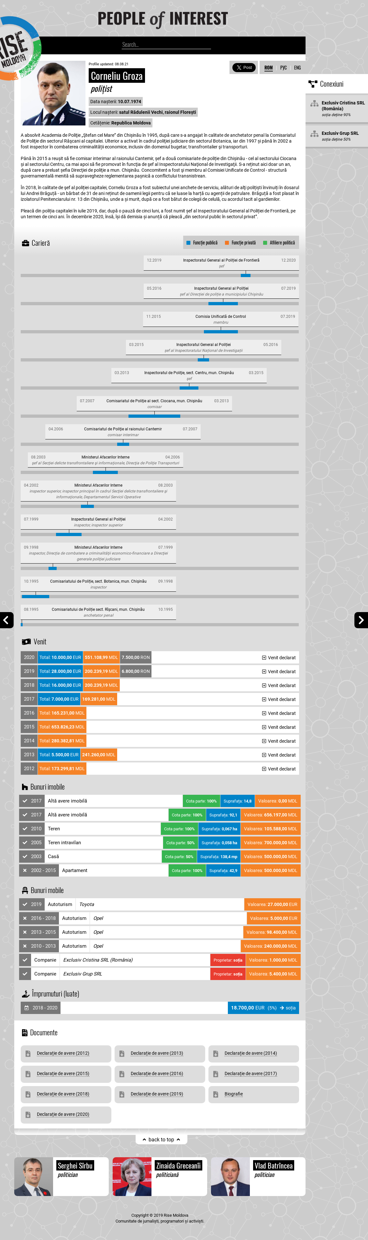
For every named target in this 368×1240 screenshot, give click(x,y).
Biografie (234, 1093)
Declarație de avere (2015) (63, 1073)
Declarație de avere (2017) (251, 1073)
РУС (283, 67)
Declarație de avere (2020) (63, 1114)
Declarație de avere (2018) (63, 1093)
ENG (297, 67)
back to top (161, 1140)
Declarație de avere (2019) (157, 1093)
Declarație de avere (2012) (63, 1053)
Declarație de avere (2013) (157, 1053)
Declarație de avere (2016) (157, 1073)
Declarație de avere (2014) (251, 1053)
